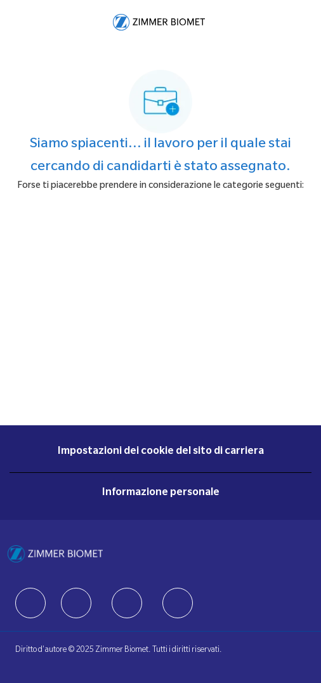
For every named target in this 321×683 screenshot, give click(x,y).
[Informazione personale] (160, 493)
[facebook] (30, 603)
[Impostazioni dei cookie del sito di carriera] (161, 452)
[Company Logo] (159, 22)
